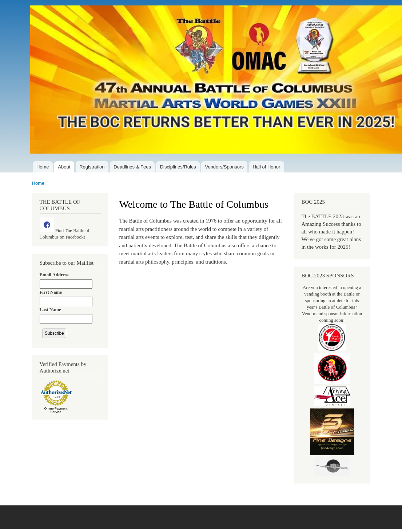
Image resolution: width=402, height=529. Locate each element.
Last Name (50, 309)
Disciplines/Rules (178, 167)
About (64, 167)
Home (42, 167)
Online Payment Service (55, 410)
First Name (51, 292)
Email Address (54, 274)
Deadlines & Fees (132, 167)
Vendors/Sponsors (224, 167)
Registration (91, 167)
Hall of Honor (266, 167)
